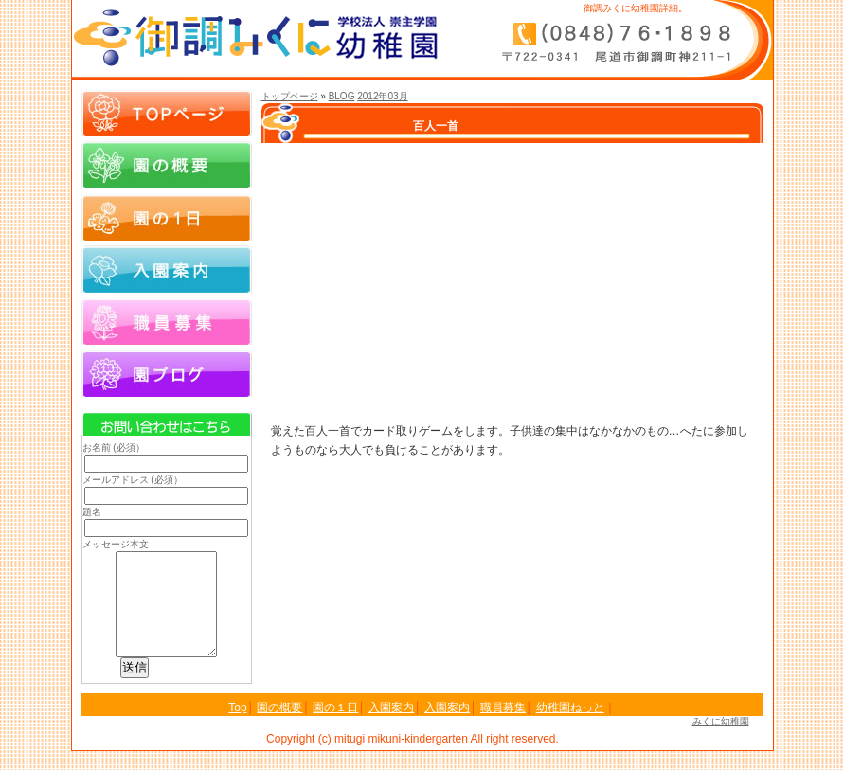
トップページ (289, 96)
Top (237, 726)
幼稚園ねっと (570, 726)
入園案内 (166, 269)
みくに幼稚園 (720, 740)
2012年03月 (382, 96)
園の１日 (166, 217)
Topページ (166, 112)
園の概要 (166, 164)
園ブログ (166, 373)
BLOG (342, 96)
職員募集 (166, 321)
